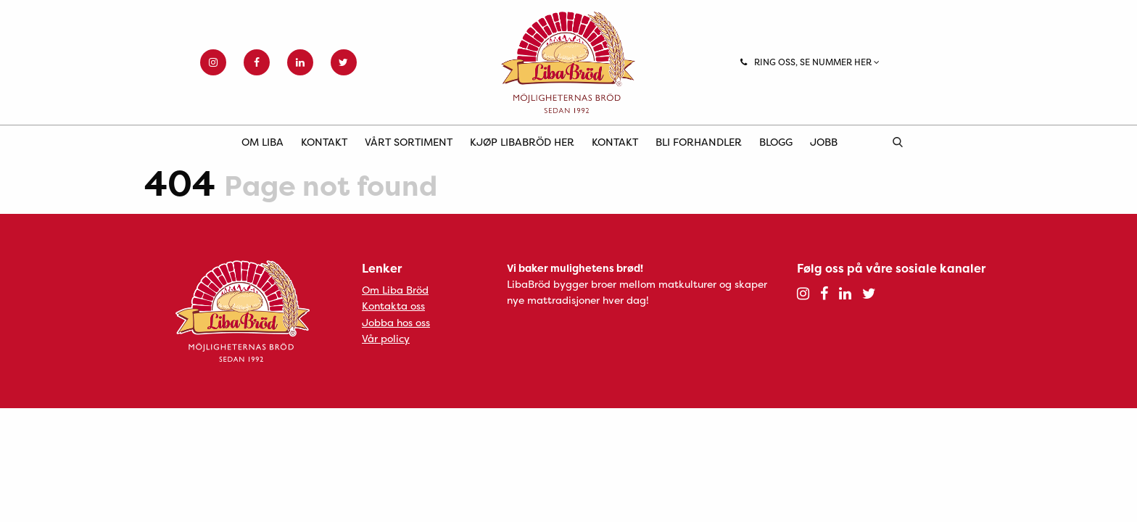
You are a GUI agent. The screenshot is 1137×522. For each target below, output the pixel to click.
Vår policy (386, 338)
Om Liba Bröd (395, 290)
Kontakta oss (393, 305)
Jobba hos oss (396, 322)
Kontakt (324, 142)
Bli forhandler (699, 142)
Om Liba (262, 142)
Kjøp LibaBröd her (522, 142)
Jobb (824, 142)
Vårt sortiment (408, 142)
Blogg (776, 142)
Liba (568, 62)
